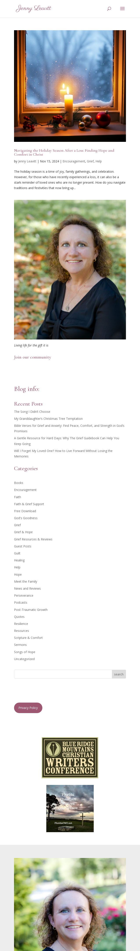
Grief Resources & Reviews (33, 539)
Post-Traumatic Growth (31, 610)
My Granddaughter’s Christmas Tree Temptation (48, 419)
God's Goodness (26, 518)
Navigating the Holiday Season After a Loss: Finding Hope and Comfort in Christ (64, 152)
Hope (18, 574)
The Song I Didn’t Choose (32, 412)
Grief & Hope (23, 532)
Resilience (21, 624)
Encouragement (74, 161)
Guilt (17, 553)
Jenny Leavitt (27, 161)
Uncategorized (24, 659)
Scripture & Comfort (28, 638)
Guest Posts (22, 546)
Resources (21, 631)
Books (18, 483)
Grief (90, 161)
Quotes (19, 617)
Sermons (20, 645)
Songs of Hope (24, 652)
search (119, 674)
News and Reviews (27, 588)
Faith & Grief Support (29, 504)
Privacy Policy (28, 708)
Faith (17, 497)
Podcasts (20, 602)
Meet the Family (25, 581)
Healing (19, 560)
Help (98, 161)
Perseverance (23, 595)
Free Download (25, 511)
